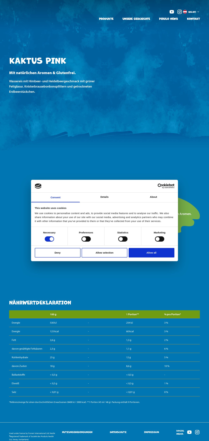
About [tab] (153, 196)
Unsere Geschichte (136, 18)
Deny (58, 252)
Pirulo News (168, 18)
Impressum (151, 432)
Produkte (106, 18)
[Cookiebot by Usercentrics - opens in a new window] (160, 186)
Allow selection (104, 252)
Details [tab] (104, 196)
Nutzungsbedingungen (77, 432)
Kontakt (193, 18)
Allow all (151, 252)
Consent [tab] (56, 197)
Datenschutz (118, 432)
